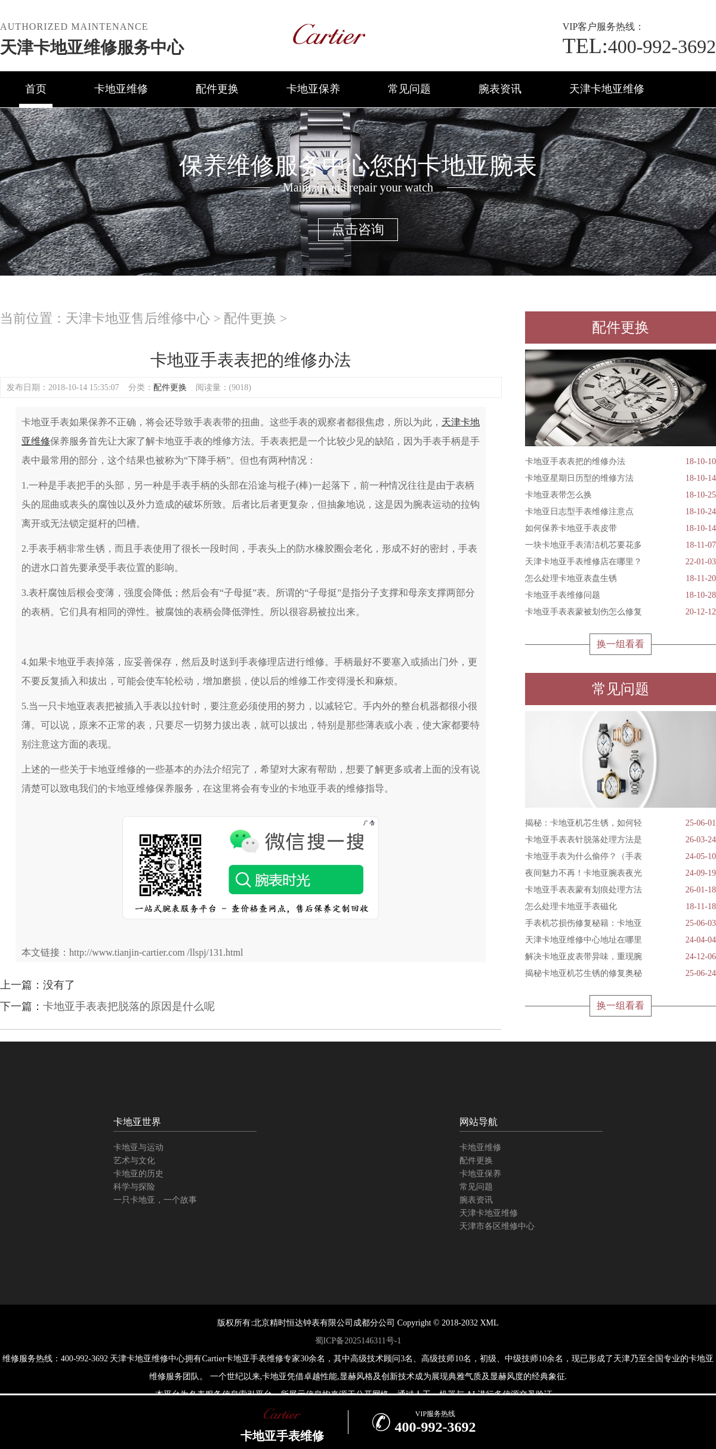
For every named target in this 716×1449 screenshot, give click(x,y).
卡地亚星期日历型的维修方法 (620, 478)
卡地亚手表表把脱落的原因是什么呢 (129, 1006)
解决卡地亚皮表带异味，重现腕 (620, 957)
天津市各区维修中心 (497, 1226)
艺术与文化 (134, 1160)
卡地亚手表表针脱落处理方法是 (620, 840)
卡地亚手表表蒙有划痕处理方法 (620, 890)
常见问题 (409, 89)
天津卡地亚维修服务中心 (92, 47)
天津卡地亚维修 (606, 89)
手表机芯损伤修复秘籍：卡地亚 (620, 923)
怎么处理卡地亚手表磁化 (620, 906)
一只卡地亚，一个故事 (155, 1199)
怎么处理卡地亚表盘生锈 (620, 578)
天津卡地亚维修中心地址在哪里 (620, 940)
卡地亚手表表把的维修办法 (620, 461)
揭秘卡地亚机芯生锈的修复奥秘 (620, 973)
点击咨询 (358, 229)
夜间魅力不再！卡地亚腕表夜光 (620, 873)
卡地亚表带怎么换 (620, 495)
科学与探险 (134, 1186)
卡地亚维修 (121, 89)
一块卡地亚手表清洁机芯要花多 (620, 545)
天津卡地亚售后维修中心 (138, 318)
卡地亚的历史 (138, 1173)
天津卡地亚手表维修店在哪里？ (620, 562)
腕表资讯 (500, 89)
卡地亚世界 (137, 1122)
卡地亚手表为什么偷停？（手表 (620, 856)
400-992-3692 (639, 46)
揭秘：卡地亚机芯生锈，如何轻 (620, 823)
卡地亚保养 (313, 89)
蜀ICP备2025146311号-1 (358, 1340)
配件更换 (217, 89)
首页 (36, 89)
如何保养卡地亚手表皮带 (620, 528)
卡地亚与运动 (138, 1147)
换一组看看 (620, 644)
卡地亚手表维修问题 (620, 595)
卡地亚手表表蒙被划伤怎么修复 (620, 612)
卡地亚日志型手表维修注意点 (620, 511)
